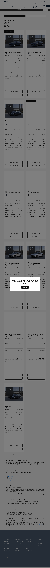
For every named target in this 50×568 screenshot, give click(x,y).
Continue (25, 287)
